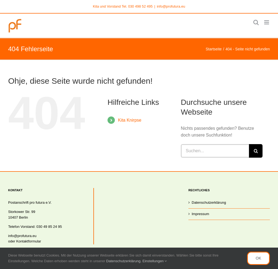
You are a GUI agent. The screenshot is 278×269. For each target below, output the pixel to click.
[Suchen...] (215, 151)
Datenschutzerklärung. (124, 261)
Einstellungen (155, 261)
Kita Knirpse (129, 120)
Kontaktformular (28, 241)
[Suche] (256, 151)
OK (258, 258)
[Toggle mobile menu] (267, 22)
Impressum (200, 214)
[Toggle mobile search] (256, 22)
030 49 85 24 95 (49, 227)
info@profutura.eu (171, 6)
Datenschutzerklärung (209, 202)
